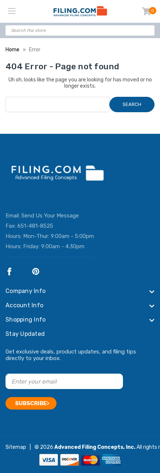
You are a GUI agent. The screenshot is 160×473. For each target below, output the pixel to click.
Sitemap (16, 447)
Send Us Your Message (50, 215)
